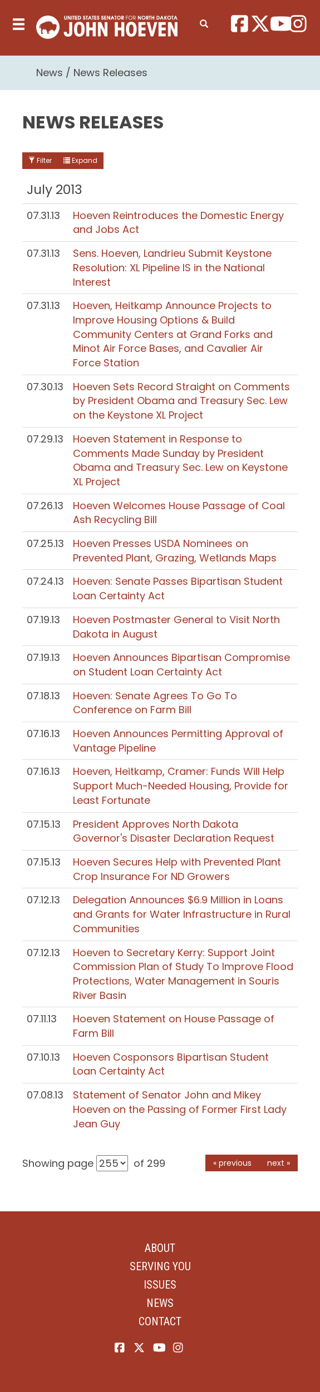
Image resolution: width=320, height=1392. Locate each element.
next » (278, 1163)
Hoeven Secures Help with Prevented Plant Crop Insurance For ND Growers (177, 869)
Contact (160, 1321)
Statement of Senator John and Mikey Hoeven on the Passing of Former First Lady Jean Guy (180, 1109)
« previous (232, 1163)
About (160, 1248)
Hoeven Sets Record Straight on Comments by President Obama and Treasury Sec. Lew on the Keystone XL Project (181, 401)
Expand (80, 160)
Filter (40, 160)
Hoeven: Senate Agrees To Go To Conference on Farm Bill (155, 703)
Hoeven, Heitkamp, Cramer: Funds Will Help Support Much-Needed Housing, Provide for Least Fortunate (180, 785)
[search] (204, 21)
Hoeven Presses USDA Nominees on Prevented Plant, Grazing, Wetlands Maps (175, 550)
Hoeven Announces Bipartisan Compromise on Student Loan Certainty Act (181, 664)
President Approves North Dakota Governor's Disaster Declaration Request (173, 831)
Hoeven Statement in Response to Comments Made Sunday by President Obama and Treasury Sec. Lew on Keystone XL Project (180, 460)
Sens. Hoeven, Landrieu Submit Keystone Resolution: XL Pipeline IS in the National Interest (172, 267)
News (49, 72)
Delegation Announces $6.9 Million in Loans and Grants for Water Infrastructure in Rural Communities (182, 914)
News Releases (110, 72)
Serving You (160, 1266)
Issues (160, 1284)
